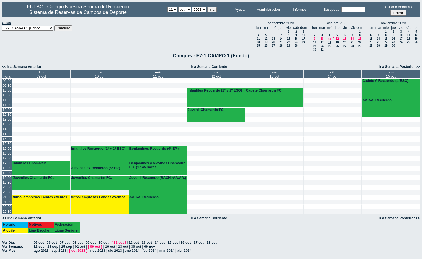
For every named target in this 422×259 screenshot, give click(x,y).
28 (280, 45)
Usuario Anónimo (398, 7)
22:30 (7, 211)
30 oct (136, 246)
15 (288, 38)
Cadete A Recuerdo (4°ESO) (385, 81)
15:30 (7, 144)
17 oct (199, 242)
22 (288, 42)
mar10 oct (99, 74)
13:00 (7, 119)
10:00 (7, 90)
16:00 (7, 148)
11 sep (39, 246)
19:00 (7, 178)
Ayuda (240, 10)
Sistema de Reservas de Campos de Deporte (78, 12)
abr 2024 (184, 250)
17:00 (7, 158)
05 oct (39, 242)
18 (258, 42)
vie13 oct (274, 74)
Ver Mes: (9, 250)
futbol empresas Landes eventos (40, 197)
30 (295, 45)
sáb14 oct (332, 74)
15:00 (7, 139)
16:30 (7, 153)
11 (258, 38)
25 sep (66, 246)
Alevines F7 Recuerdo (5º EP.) (95, 168)
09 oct (91, 242)
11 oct (119, 242)
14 (280, 38)
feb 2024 (149, 250)
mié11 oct (158, 74)
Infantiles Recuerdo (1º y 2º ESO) (215, 90)
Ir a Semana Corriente (209, 67)
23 (295, 42)
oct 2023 (78, 250)
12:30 (7, 115)
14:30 (7, 134)
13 (273, 38)
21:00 (7, 197)
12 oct (134, 242)
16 (295, 38)
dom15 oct (391, 74)
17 (303, 38)
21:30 (7, 202)
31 (322, 49)
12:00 (7, 110)
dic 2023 (115, 250)
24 (303, 42)
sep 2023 (58, 250)
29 (288, 45)
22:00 (7, 207)
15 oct (173, 242)
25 (258, 45)
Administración (268, 10)
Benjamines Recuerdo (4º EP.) (154, 148)
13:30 (7, 124)
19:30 (7, 182)
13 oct (147, 242)
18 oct (211, 242)
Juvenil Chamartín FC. (206, 110)
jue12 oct (216, 74)
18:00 (7, 168)
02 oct (80, 246)
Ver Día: (8, 242)
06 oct (52, 242)
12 (265, 38)
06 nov (149, 246)
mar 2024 (166, 250)
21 (280, 42)
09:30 (7, 85)
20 (273, 42)
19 (265, 42)
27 (273, 45)
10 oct (104, 242)
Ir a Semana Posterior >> (399, 67)
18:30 (7, 173)
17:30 (7, 163)
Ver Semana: (12, 246)
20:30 (7, 192)
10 (303, 35)
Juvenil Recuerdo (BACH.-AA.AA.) (157, 178)
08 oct (78, 242)
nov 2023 (97, 250)
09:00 (7, 81)
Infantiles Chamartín (30, 163)
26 (265, 45)
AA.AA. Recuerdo (376, 100)
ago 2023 (41, 250)
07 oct (64, 242)
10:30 (7, 95)
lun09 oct (41, 74)
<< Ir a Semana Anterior (21, 67)
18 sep (52, 246)
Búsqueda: (331, 10)
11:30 (7, 105)
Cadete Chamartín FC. (264, 90)
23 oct (123, 246)
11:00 (7, 100)
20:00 (7, 187)
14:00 (7, 129)
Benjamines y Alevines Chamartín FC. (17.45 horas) (157, 165)
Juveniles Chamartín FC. (33, 178)
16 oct (186, 242)
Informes (300, 10)
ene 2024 (132, 250)
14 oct (160, 242)
